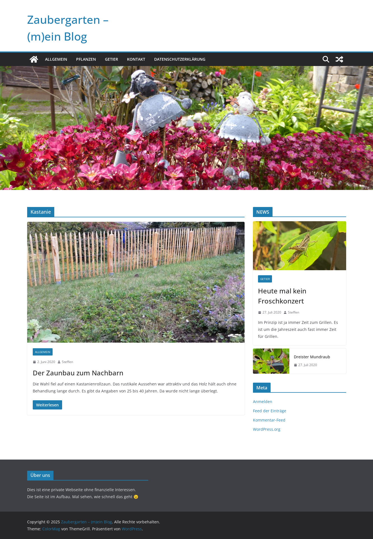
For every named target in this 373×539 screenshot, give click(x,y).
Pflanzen (86, 59)
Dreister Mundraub (312, 356)
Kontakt (136, 59)
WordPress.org (266, 429)
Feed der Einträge (269, 410)
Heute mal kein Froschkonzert (282, 295)
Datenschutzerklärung (179, 59)
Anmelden (262, 401)
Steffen (67, 361)
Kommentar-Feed (269, 420)
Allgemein (56, 59)
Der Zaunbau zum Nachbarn (78, 372)
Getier (111, 59)
